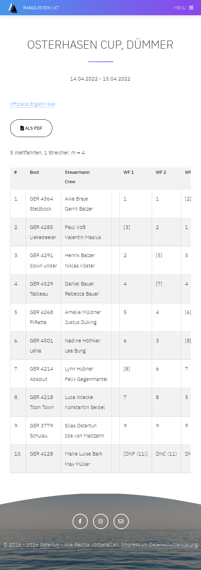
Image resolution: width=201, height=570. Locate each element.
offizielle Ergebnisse (32, 104)
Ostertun (49, 544)
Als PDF (31, 128)
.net (41, 8)
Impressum (134, 544)
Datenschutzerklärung (173, 544)
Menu (180, 8)
